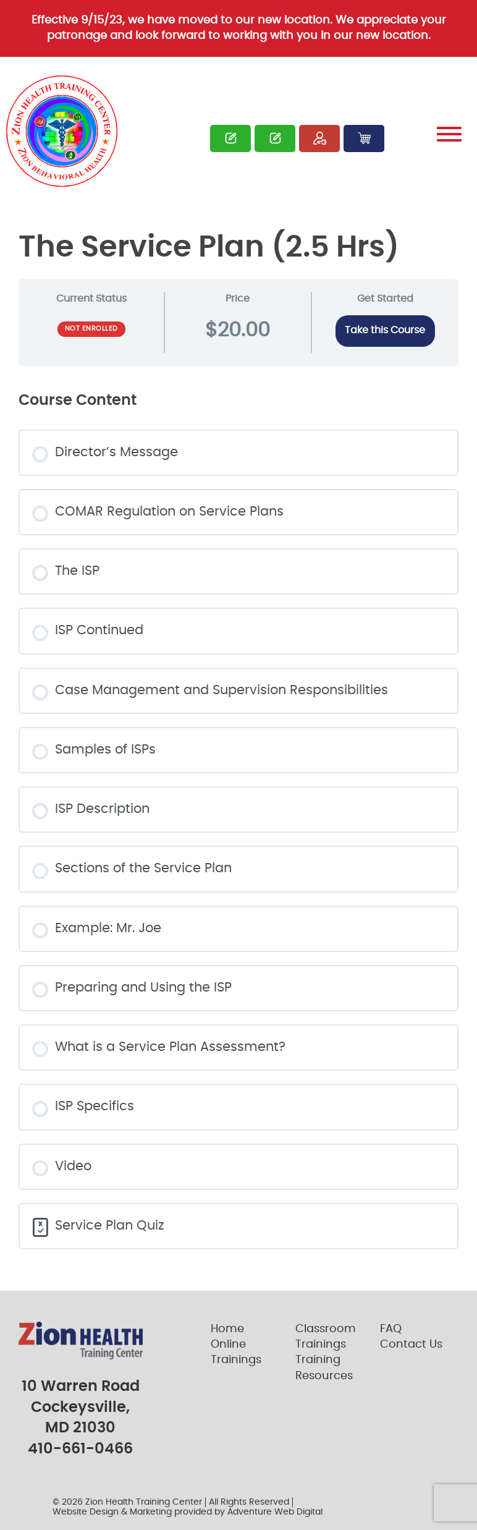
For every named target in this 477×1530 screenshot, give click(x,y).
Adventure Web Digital (275, 1512)
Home (227, 1329)
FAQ (391, 1329)
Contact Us (411, 1344)
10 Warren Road (81, 1386)
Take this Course (385, 330)
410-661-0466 (80, 1449)
